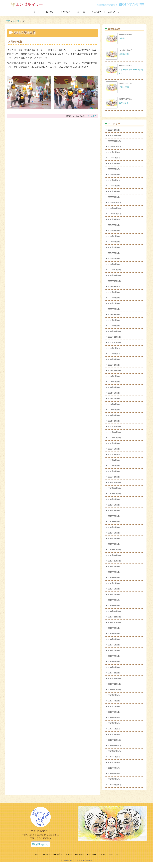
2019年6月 (112, 516)
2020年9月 (112, 443)
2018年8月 (112, 572)
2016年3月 (112, 723)
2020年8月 (112, 449)
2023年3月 (112, 314)
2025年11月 (113, 141)
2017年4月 (112, 656)
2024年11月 (113, 208)
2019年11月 (113, 488)
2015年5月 (112, 779)
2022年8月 (112, 348)
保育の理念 (65, 12)
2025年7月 (112, 163)
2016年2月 (112, 729)
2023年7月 (112, 292)
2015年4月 (112, 785)
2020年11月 (113, 432)
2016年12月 (113, 678)
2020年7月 (112, 454)
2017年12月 (113, 611)
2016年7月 (112, 701)
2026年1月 (112, 130)
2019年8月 (112, 505)
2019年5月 (112, 522)
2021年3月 (112, 410)
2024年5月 (112, 242)
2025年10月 (113, 146)
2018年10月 (113, 561)
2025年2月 (112, 191)
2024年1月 (112, 264)
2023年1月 (112, 326)
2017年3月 (112, 662)
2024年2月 (112, 258)
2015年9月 (112, 757)
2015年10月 (113, 751)
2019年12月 (113, 482)
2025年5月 (112, 174)
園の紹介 (50, 12)
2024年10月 (113, 214)
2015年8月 (112, 762)
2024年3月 (112, 253)
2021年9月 (112, 376)
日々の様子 (96, 12)
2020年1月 (112, 477)
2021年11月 (113, 370)
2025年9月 (112, 152)
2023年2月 (112, 320)
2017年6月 (112, 645)
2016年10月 (113, 690)
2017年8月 (112, 634)
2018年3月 (112, 600)
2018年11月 (113, 555)
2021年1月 (112, 421)
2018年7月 (112, 578)
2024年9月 (112, 219)
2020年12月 (113, 426)
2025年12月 (113, 135)
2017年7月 (112, 639)
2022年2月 (112, 359)
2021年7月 (112, 387)
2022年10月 (113, 342)
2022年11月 (113, 337)
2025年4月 (112, 180)
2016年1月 (112, 734)
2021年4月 (112, 404)
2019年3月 (112, 533)
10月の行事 (124, 87)
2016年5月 (112, 712)
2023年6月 (112, 298)
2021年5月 (112, 398)
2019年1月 (112, 544)
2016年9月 (112, 695)
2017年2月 (112, 667)
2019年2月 (112, 538)
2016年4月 (112, 718)
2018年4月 (112, 594)
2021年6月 (112, 393)
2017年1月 (112, 673)
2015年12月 (113, 740)
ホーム (36, 12)
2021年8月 (112, 382)
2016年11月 (113, 684)
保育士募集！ (125, 103)
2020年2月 (112, 471)
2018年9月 (112, 566)
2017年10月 (113, 622)
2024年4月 (112, 247)
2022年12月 (113, 331)
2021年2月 (112, 415)
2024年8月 (112, 225)
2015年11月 (113, 746)
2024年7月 (112, 230)
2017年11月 (113, 617)
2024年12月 (113, 202)
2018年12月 (113, 550)
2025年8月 (112, 158)
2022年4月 (112, 354)
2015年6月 (112, 773)
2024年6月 (112, 236)
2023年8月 (112, 286)
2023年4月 (112, 309)
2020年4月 (112, 460)
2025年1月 (112, 197)
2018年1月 (112, 606)
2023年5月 (112, 303)
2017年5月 (112, 650)
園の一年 (81, 12)
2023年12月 (113, 270)
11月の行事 (124, 54)
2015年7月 (112, 768)
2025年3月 (112, 186)
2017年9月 (112, 628)
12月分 (122, 38)
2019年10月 (113, 494)
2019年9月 (112, 499)
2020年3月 (112, 466)
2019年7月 (112, 510)
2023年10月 (113, 281)
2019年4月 (112, 527)
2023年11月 (113, 275)
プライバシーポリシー (109, 854)
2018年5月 (112, 589)
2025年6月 (112, 169)
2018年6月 (112, 583)
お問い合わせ (113, 12)
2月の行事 (15, 42)
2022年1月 (112, 365)
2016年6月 (112, 706)
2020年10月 (113, 438)
